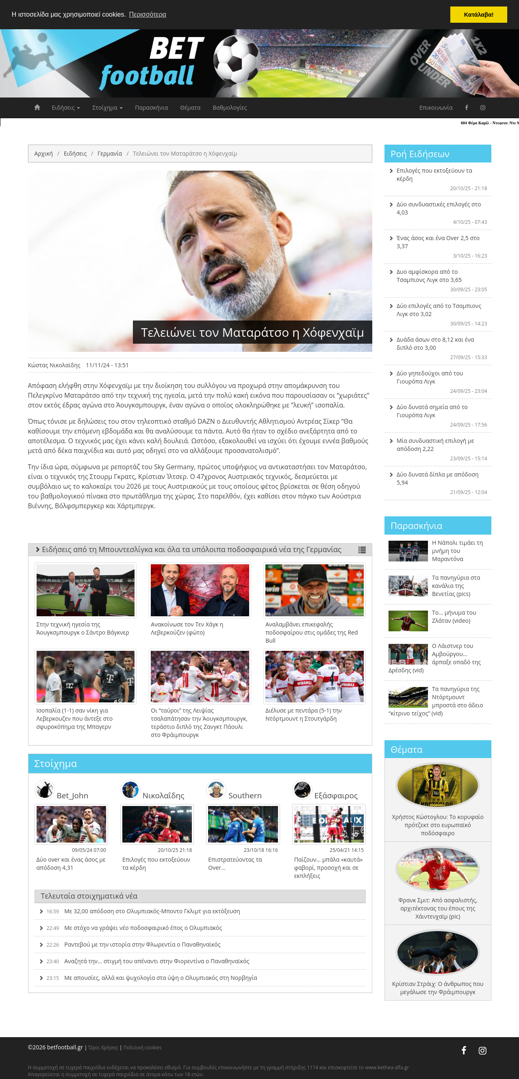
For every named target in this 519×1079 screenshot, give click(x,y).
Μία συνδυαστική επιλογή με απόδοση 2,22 (438, 449)
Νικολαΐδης (152, 790)
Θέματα (190, 107)
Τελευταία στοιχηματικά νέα (89, 896)
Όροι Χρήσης (103, 1047)
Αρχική (44, 153)
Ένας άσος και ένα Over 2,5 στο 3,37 (438, 246)
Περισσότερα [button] (147, 14)
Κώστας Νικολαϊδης (54, 365)
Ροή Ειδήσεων (420, 153)
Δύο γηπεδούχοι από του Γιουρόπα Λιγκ (438, 381)
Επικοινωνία (435, 107)
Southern (234, 790)
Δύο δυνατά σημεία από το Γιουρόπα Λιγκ (438, 415)
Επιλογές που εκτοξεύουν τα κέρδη (438, 179)
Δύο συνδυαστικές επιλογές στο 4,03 (438, 212)
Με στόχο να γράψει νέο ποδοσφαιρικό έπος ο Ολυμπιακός (130, 928)
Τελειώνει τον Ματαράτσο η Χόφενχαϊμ (185, 153)
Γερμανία (110, 153)
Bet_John (62, 790)
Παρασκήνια (151, 107)
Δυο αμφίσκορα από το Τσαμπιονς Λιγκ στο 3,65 (438, 280)
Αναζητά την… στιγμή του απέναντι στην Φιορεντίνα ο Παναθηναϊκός (144, 961)
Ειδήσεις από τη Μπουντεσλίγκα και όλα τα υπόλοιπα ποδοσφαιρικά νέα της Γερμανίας (200, 549)
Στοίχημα (107, 107)
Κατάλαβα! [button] (479, 14)
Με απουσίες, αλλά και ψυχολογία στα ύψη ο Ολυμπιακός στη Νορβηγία (148, 978)
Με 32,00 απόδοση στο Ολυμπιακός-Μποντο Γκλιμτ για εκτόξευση (139, 911)
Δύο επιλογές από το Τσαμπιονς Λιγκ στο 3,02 (438, 314)
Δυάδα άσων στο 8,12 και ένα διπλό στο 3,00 (438, 348)
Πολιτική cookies (143, 1047)
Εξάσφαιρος (325, 790)
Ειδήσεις (66, 107)
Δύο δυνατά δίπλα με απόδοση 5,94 (438, 483)
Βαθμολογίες (230, 107)
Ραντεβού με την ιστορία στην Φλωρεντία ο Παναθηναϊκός (130, 944)
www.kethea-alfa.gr (387, 1067)
